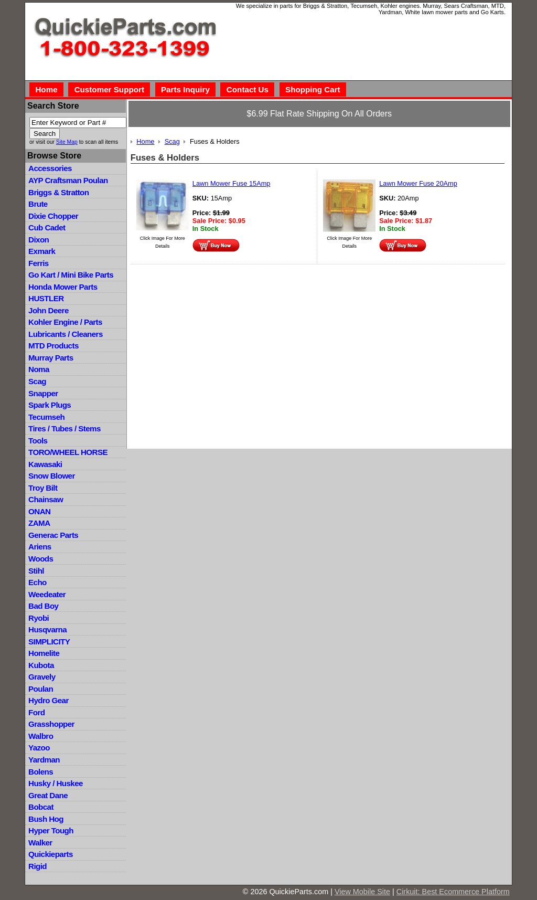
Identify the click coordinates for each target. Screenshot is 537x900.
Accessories (50, 168)
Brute (38, 203)
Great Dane (48, 795)
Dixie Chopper (53, 215)
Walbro (40, 736)
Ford (36, 712)
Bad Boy (43, 605)
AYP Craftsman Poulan (68, 180)
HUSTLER (45, 298)
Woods (40, 558)
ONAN (39, 511)
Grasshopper (51, 723)
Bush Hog (45, 818)
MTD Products (53, 345)
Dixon (38, 239)
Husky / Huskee (55, 783)
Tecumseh (46, 416)
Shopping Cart (312, 89)
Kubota (41, 665)
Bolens (40, 771)
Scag (37, 381)
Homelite (43, 653)
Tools (37, 440)
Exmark (41, 251)
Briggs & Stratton (58, 192)
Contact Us (247, 89)
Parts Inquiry (185, 89)
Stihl (36, 570)
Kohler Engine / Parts (65, 321)
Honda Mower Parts (62, 286)
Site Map (67, 142)
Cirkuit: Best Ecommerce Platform (453, 891)
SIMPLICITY (49, 641)
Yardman (44, 759)
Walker (40, 842)
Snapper (43, 393)
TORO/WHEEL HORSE (68, 452)
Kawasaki (45, 464)
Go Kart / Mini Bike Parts (70, 274)
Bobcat (40, 806)
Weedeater (47, 594)
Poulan (40, 688)
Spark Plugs (49, 404)
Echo (37, 582)
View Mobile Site (362, 891)
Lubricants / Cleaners (65, 334)
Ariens (39, 546)
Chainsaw (45, 499)
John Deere (48, 310)
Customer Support (109, 89)
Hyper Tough (50, 830)
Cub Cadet (46, 227)
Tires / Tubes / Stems (64, 428)
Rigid (37, 866)
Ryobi (38, 617)
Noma (38, 369)
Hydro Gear (48, 700)
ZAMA (39, 522)
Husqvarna (47, 629)
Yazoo (39, 747)
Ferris (38, 263)
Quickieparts (50, 854)
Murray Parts (50, 357)
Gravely (41, 676)
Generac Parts (53, 535)
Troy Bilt (42, 487)
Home (46, 89)
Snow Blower (51, 475)
